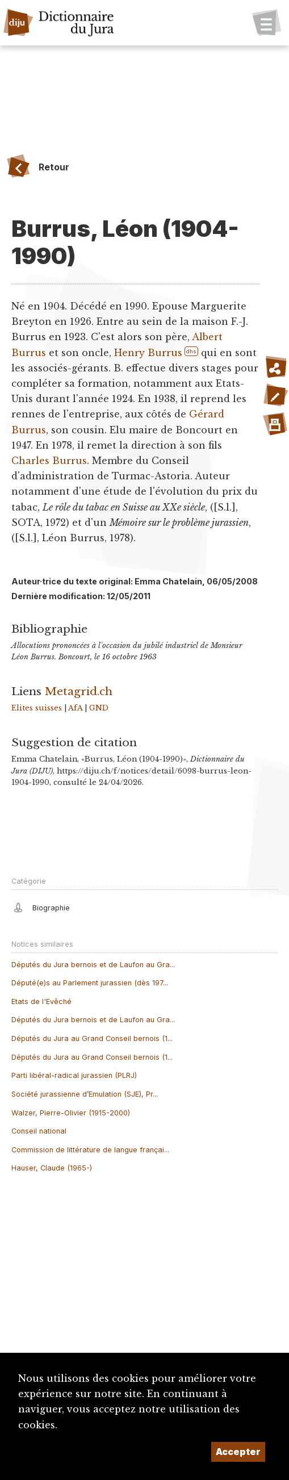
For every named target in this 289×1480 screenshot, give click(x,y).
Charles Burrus (49, 460)
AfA (75, 708)
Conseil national (38, 1131)
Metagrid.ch (78, 691)
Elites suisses (36, 708)
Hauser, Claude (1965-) (51, 1168)
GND (98, 708)
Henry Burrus (148, 352)
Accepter (238, 1451)
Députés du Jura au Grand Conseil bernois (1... (92, 1038)
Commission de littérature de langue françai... (90, 1149)
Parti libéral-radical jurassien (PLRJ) (74, 1075)
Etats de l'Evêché (41, 1001)
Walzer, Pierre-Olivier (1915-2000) (70, 1113)
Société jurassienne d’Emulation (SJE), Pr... (84, 1094)
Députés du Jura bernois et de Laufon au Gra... (93, 964)
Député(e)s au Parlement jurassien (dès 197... (89, 983)
